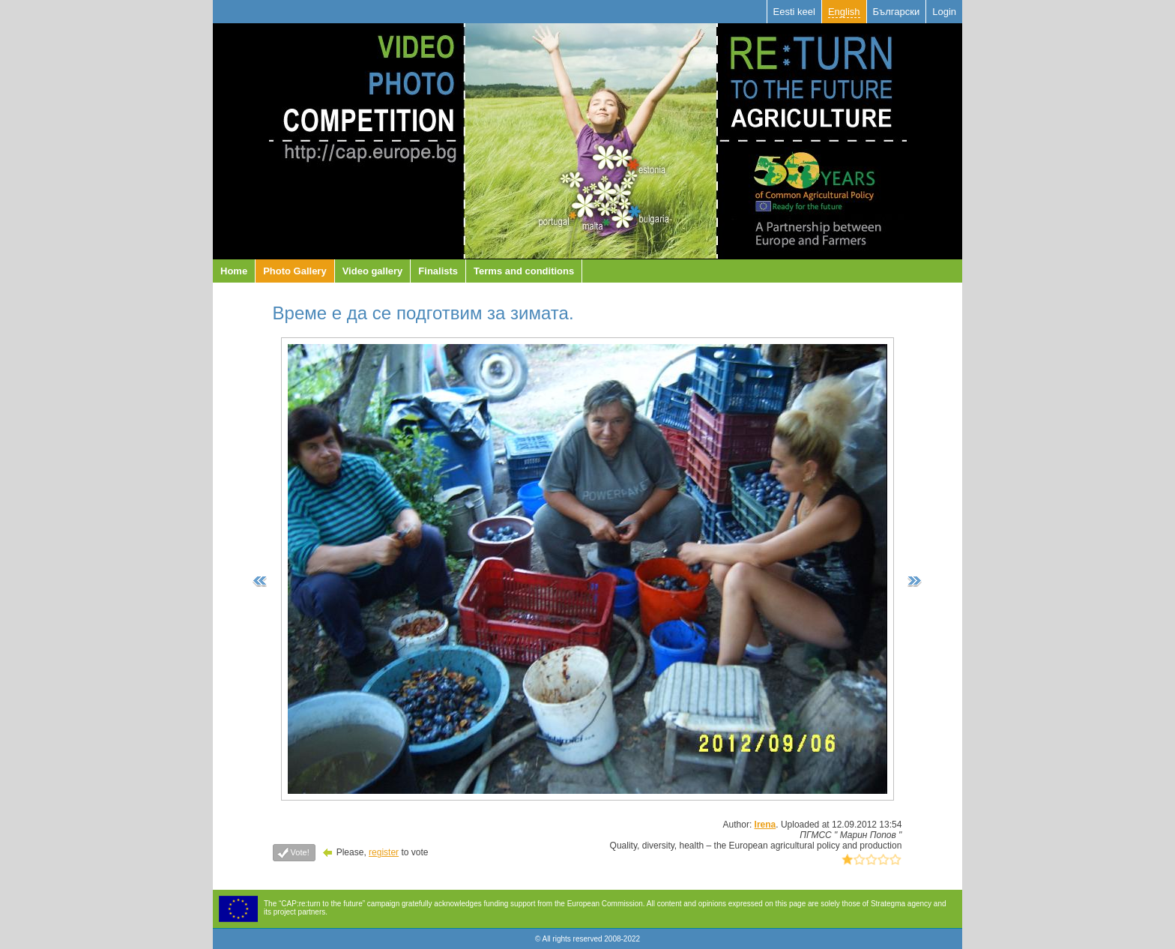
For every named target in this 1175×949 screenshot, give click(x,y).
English (844, 11)
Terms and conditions (524, 271)
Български (896, 11)
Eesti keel (794, 11)
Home (233, 271)
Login (944, 11)
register (384, 852)
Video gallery (372, 271)
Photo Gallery (295, 271)
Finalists (438, 271)
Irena (765, 824)
